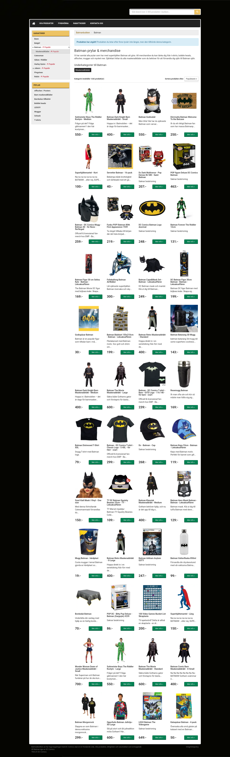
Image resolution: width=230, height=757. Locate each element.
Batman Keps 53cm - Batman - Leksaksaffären (183, 446)
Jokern (42, 68)
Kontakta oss (96, 23)
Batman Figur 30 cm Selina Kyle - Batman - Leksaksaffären (87, 282)
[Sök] (197, 11)
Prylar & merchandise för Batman (52, 10)
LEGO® (37, 107)
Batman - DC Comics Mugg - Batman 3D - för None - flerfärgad (88, 227)
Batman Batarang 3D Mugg (182, 335)
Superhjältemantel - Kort (86, 172)
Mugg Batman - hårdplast (86, 558)
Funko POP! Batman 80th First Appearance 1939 (118, 226)
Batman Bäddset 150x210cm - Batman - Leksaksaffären (120, 336)
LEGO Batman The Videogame (147, 723)
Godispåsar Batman (84, 335)
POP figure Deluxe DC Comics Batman (184, 173)
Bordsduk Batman (83, 614)
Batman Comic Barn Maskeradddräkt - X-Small (182, 667)
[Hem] (33, 23)
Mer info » (95, 135)
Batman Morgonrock (84, 722)
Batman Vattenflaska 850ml (183, 558)
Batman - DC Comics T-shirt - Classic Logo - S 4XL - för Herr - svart (120, 447)
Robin (41, 76)
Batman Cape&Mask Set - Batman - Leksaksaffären (150, 281)
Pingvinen (38, 72)
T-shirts (37, 120)
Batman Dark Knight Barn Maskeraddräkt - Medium (86, 391)
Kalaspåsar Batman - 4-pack (183, 722)
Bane (36, 39)
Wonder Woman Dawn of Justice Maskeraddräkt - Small (86, 668)
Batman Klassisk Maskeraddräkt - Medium (150, 501)
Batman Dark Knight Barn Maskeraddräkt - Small (118, 118)
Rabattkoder (79, 23)
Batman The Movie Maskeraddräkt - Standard (151, 667)
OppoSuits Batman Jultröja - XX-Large (120, 723)
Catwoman (38, 55)
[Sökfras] (162, 11)
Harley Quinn (44, 64)
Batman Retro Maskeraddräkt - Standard (152, 336)
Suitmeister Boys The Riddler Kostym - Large (120, 667)
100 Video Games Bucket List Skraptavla (152, 615)
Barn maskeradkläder (43, 95)
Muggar (37, 112)
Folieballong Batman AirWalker (116, 281)
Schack (37, 116)
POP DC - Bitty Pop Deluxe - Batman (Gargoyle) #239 (119, 615)
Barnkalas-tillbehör (42, 99)
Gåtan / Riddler (40, 60)
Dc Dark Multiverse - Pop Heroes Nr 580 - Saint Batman (150, 174)
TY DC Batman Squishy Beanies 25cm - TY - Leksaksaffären (117, 502)
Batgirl (37, 43)
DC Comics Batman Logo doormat (150, 226)
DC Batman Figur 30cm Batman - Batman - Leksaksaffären (181, 282)
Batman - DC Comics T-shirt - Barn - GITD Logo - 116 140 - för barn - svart (152, 392)
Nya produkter (46, 23)
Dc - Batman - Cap (147, 445)
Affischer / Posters (42, 91)
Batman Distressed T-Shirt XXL (87, 446)
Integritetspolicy (192, 747)
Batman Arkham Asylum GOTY (150, 559)
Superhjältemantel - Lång (182, 614)
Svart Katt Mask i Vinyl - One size (88, 501)
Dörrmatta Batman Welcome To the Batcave (183, 118)
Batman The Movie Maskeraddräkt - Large (117, 391)
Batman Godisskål (147, 117)
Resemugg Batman (179, 390)
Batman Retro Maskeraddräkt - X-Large (120, 559)
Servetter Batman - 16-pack (119, 172)
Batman (42, 47)
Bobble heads (40, 103)
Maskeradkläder (47, 51)
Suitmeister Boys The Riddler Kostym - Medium (88, 118)
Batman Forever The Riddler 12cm (183, 226)
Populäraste (191, 79)
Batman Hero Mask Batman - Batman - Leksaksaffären (183, 501)
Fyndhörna (63, 23)
